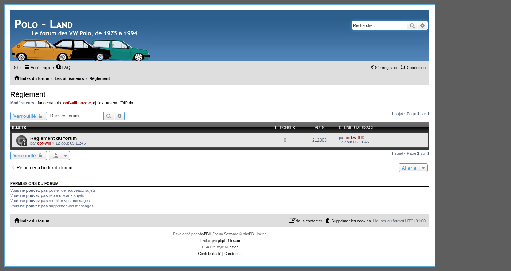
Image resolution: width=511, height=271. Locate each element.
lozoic (85, 103)
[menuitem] (63, 67)
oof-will (70, 103)
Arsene (112, 103)
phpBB (203, 234)
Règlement (27, 94)
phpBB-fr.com (229, 241)
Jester (233, 247)
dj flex (98, 103)
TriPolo (126, 103)
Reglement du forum (53, 138)
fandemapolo (49, 103)
